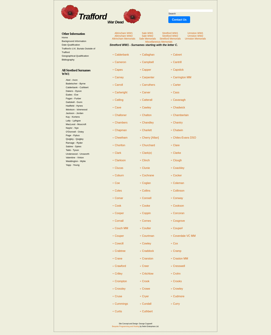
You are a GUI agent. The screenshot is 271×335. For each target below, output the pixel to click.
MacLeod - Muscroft (76, 124)
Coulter (146, 228)
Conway (178, 198)
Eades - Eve (72, 94)
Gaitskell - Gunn (74, 102)
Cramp (177, 250)
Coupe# (178, 228)
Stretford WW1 (170, 33)
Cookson (178, 205)
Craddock (148, 250)
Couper (119, 235)
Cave (118, 107)
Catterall (147, 99)
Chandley (148, 122)
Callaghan (148, 54)
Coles (118, 190)
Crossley (120, 288)
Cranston (147, 258)
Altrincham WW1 (124, 33)
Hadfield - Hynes (74, 105)
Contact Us (179, 19)
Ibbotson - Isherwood (76, 109)
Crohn (177, 273)
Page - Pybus (73, 135)
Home (65, 37)
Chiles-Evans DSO (184, 137)
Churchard (148, 145)
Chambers (121, 122)
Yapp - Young (73, 165)
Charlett (147, 130)
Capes (119, 69)
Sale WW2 (147, 35)
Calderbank (122, 54)
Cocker (177, 175)
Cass (176, 92)
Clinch (146, 160)
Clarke (177, 152)
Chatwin (178, 130)
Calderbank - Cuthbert (77, 87)
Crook (145, 281)
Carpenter (148, 77)
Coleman (178, 183)
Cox (175, 243)
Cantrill (177, 62)
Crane (118, 258)
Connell (146, 198)
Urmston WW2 (195, 35)
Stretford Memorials (170, 38)
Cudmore (178, 296)
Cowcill (119, 243)
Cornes (146, 220)
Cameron (120, 62)
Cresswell (179, 266)
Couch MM (121, 228)
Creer (145, 266)
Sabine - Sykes (73, 146)
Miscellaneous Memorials (158, 41)
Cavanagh (179, 99)
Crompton (121, 281)
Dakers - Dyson (74, 91)
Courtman (148, 235)
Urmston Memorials (195, 38)
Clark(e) (147, 152)
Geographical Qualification (75, 56)
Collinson (178, 190)
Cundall (146, 303)
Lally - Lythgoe (73, 120)
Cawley (146, 107)
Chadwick (179, 107)
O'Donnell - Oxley (75, 131)
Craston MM (180, 258)
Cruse (118, 296)
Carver (146, 92)
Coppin (146, 213)
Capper (146, 69)
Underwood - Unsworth (77, 154)
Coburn (119, 175)
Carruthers (148, 84)
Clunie (146, 167)
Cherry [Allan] (150, 137)
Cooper (119, 213)
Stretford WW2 (170, 35)
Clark (118, 152)
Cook (118, 205)
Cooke (146, 205)
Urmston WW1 (195, 33)
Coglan (146, 183)
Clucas (119, 167)
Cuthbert (147, 311)
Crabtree (120, 250)
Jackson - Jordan (74, 113)
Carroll (119, 84)
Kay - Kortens (73, 117)
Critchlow (147, 273)
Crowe (146, 288)
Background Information (74, 41)
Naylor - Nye (72, 128)
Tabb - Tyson (72, 150)
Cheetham (121, 137)
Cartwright (121, 92)
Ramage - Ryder (74, 143)
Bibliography (68, 59)
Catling (119, 99)
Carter (177, 84)
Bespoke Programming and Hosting (125, 326)
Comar (119, 198)
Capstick (178, 69)
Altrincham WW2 (124, 35)
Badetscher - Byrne (76, 83)
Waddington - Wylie (76, 161)
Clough (177, 160)
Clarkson (120, 160)
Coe (117, 183)
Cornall (119, 220)
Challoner (121, 115)
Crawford (120, 266)
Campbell (148, 62)
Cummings (121, 303)
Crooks (177, 281)
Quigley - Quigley (74, 139)
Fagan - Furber (73, 98)
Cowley (146, 243)
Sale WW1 (147, 33)
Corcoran (178, 213)
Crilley (118, 273)
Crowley (178, 288)
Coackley (178, 167)
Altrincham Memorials (123, 38)
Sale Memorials (147, 38)
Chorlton (120, 145)
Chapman (121, 130)
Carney (119, 77)
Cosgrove (179, 220)
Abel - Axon (72, 80)
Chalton (147, 115)
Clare (176, 145)
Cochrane (148, 175)
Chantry (178, 122)
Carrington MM (182, 77)
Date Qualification (71, 44)
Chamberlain (181, 115)
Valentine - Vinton (75, 157)
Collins (146, 190)
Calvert (177, 54)
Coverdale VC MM (184, 235)
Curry (176, 303)
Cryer (145, 296)
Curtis (118, 311)
